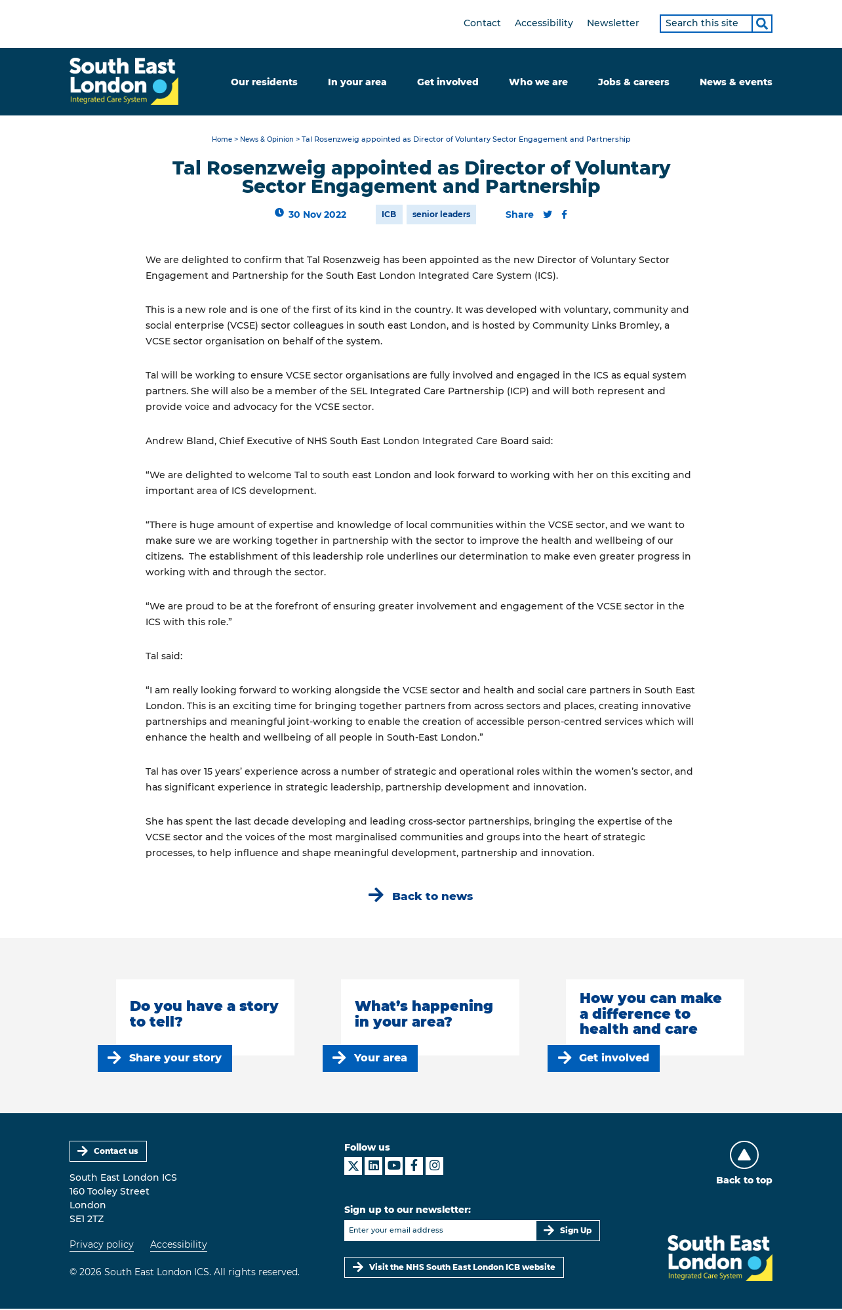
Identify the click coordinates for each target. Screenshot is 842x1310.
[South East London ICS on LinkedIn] (373, 1167)
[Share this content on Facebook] (564, 215)
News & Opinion (268, 140)
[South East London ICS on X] (353, 1167)
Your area (380, 1059)
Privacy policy (102, 1246)
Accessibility (544, 23)
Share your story (175, 1059)
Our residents (264, 82)
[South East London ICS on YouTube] (394, 1167)
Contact (482, 23)
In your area (357, 82)
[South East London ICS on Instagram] (434, 1167)
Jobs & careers (634, 82)
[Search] (762, 24)
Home (219, 140)
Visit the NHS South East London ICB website (462, 1268)
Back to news (432, 897)
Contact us (116, 1152)
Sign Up (575, 1232)
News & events (736, 82)
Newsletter (613, 23)
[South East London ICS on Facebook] (414, 1167)
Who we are (538, 82)
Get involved (448, 82)
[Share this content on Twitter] (547, 215)
